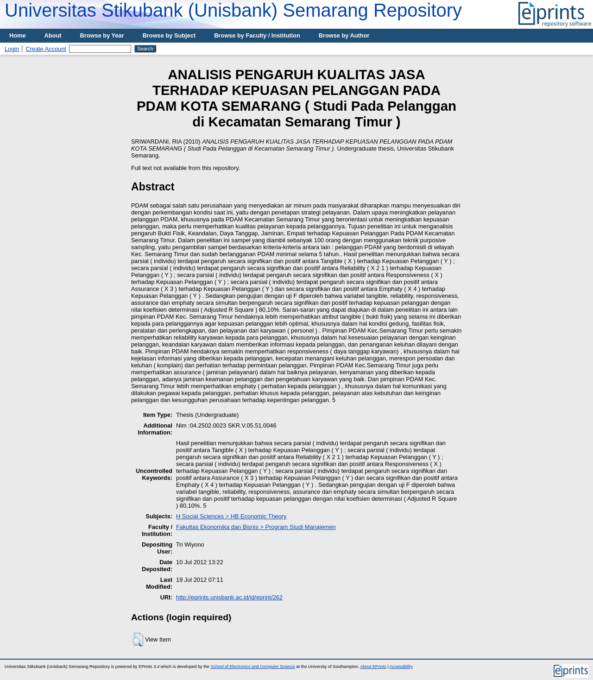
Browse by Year (102, 35)
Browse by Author (344, 35)
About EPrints (373, 666)
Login (12, 48)
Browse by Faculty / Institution (257, 35)
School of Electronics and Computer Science (253, 666)
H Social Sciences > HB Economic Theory (231, 516)
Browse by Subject (169, 35)
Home (17, 35)
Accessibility (401, 666)
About (53, 35)
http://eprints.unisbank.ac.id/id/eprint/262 (229, 597)
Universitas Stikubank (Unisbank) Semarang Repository (233, 10)
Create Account (45, 48)
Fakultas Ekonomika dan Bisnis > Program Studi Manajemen (256, 526)
